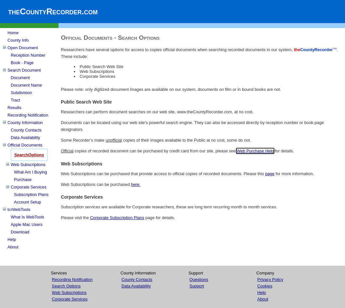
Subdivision (21, 92)
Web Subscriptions (28, 164)
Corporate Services (29, 187)
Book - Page (22, 62)
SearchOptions (29, 154)
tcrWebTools (18, 209)
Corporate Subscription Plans (117, 217)
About (12, 247)
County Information (25, 122)
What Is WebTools (27, 217)
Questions (198, 279)
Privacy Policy (270, 279)
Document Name (26, 85)
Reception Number (28, 55)
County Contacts (26, 130)
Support (196, 286)
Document (20, 77)
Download (20, 232)
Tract (15, 100)
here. (135, 184)
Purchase (23, 179)
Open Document (22, 47)
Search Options (66, 286)
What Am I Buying (30, 172)
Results (14, 107)
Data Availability (25, 137)
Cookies (264, 286)
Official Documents (24, 145)
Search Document (24, 70)
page (269, 173)
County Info (18, 40)
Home (13, 32)
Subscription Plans (31, 194)
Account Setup (27, 202)
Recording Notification (27, 115)
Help (11, 239)
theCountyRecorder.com (53, 11)
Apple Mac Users (26, 224)
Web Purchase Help (255, 150)
